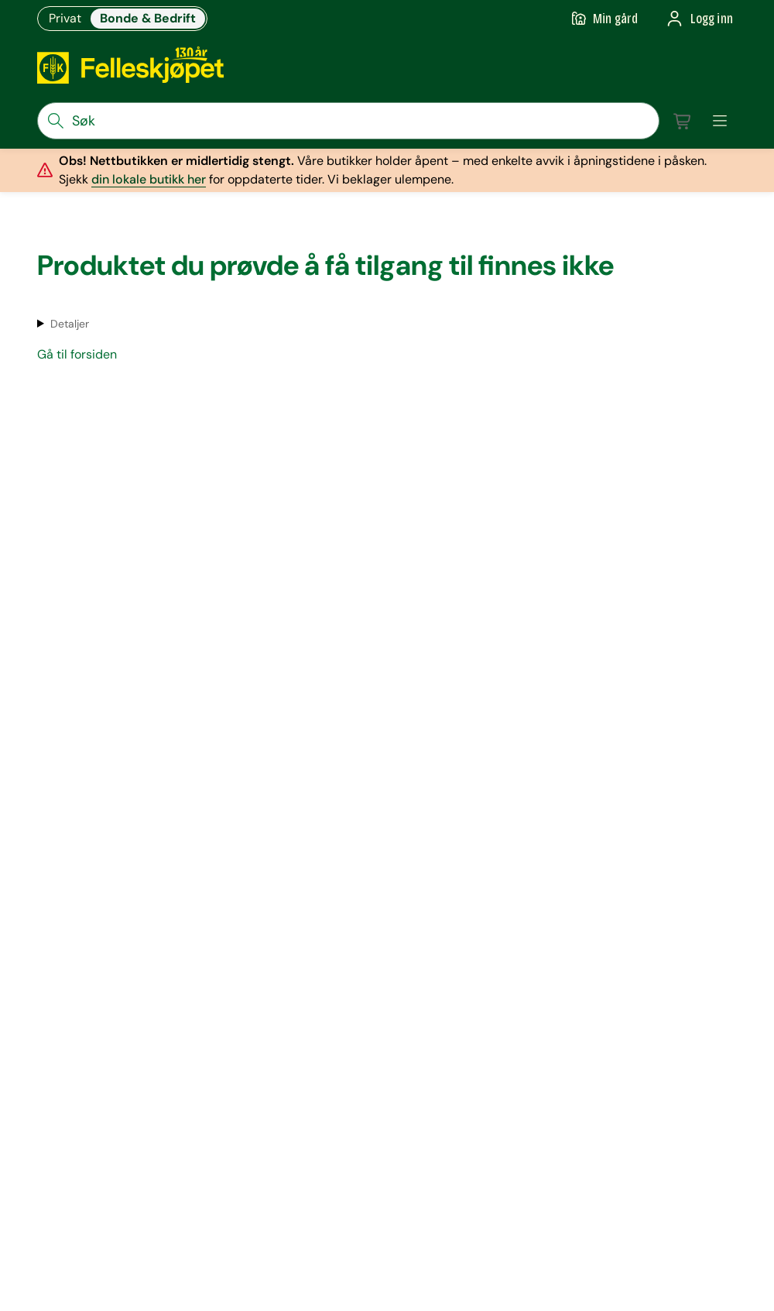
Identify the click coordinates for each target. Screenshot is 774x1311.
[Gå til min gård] (604, 19)
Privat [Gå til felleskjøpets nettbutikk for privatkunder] (65, 18)
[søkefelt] (348, 120)
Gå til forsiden (77, 354)
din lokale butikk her (148, 179)
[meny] (720, 121)
